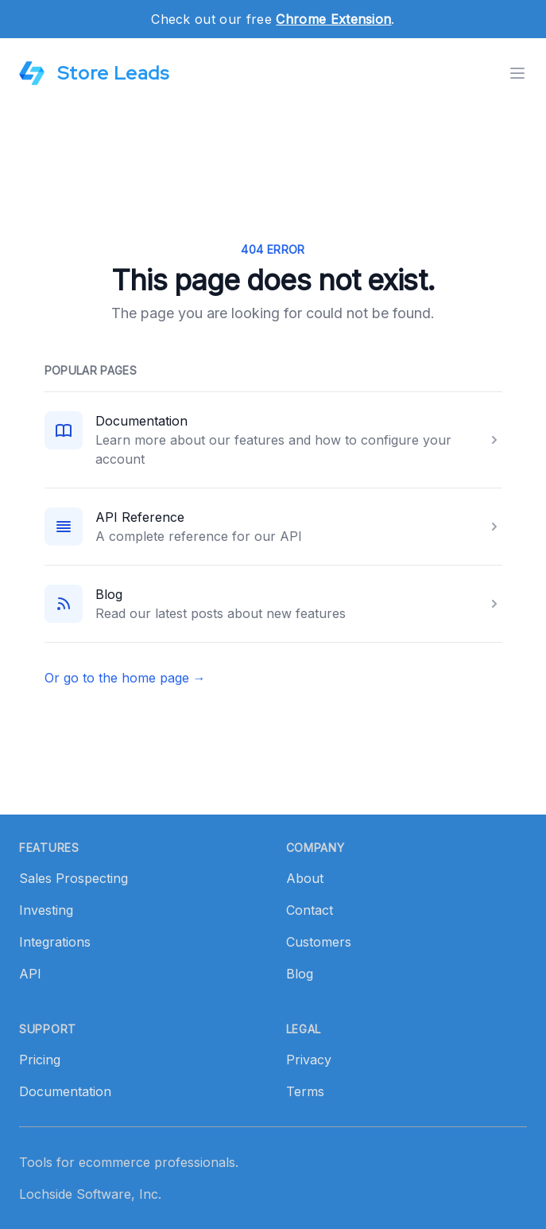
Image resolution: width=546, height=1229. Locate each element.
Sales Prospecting (73, 878)
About (304, 878)
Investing (46, 910)
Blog (108, 594)
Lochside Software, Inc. (90, 1194)
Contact (309, 910)
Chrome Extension (333, 19)
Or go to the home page (125, 678)
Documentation (141, 421)
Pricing (39, 1060)
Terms (305, 1091)
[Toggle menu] (517, 73)
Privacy (308, 1060)
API (30, 974)
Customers (318, 942)
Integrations (55, 942)
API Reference (139, 517)
